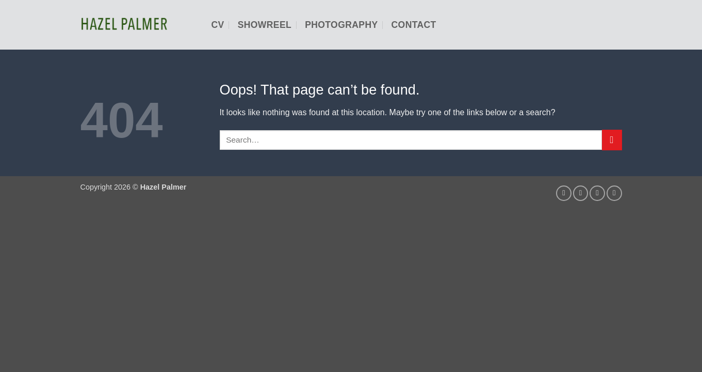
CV (217, 25)
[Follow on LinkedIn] (597, 193)
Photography (341, 25)
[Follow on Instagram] (564, 193)
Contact (413, 25)
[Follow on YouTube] (614, 193)
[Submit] (612, 140)
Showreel (264, 25)
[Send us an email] (581, 193)
